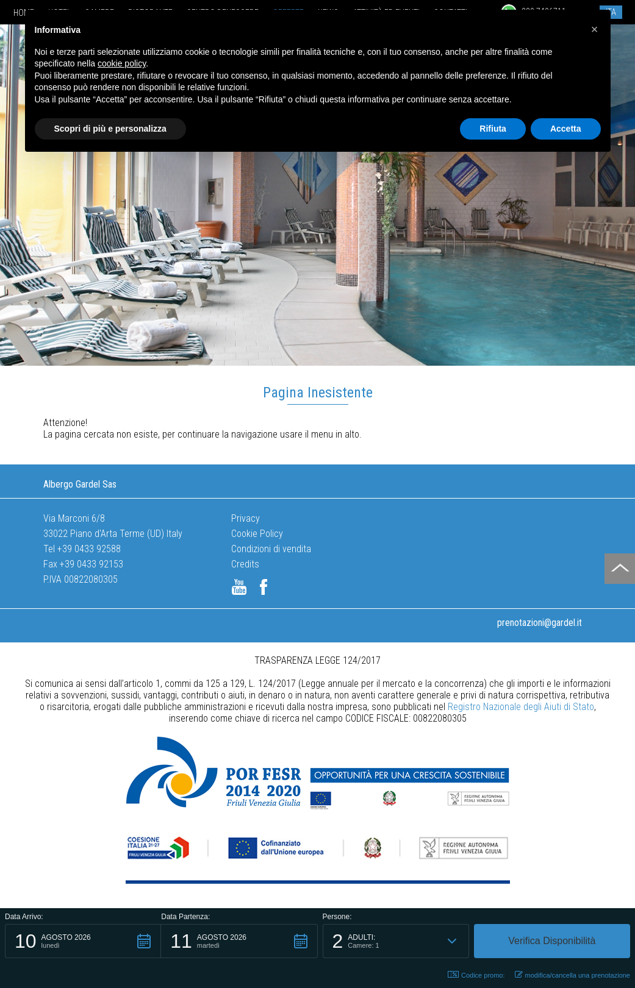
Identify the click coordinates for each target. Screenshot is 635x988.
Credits (245, 564)
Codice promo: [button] (476, 975)
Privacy (245, 518)
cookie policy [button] (122, 63)
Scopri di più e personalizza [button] (110, 128)
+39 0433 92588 (89, 549)
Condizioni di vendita (271, 549)
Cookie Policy (257, 533)
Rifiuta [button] (492, 128)
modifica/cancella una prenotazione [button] (572, 975)
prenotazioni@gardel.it (539, 622)
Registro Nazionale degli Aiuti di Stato (521, 707)
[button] (83, 941)
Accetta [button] (565, 128)
